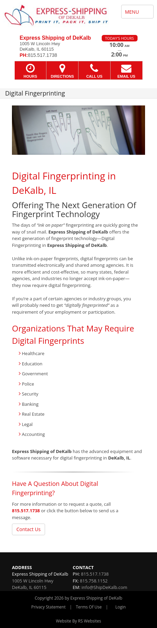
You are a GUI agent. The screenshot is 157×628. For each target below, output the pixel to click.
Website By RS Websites (78, 621)
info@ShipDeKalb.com (104, 587)
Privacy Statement (48, 607)
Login (120, 607)
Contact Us (28, 529)
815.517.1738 (26, 510)
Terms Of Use (89, 607)
